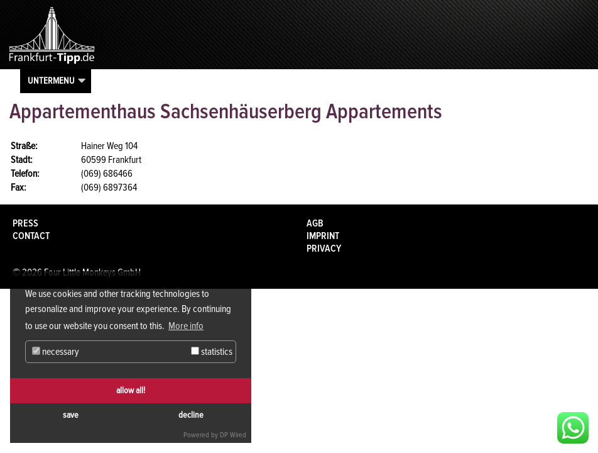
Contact (31, 236)
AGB (315, 223)
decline (191, 415)
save (71, 415)
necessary (55, 351)
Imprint (323, 236)
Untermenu (51, 80)
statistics (211, 351)
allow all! (130, 390)
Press (25, 223)
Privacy (324, 248)
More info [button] (186, 326)
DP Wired (233, 435)
